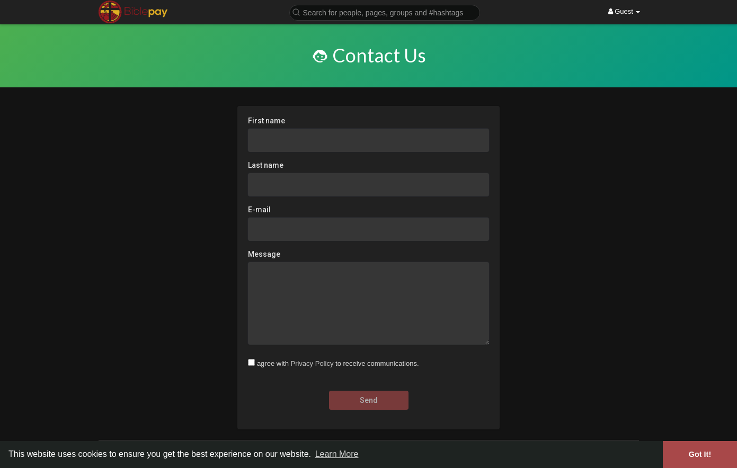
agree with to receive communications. (338, 363)
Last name (265, 165)
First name (266, 120)
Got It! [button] (700, 454)
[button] (385, 12)
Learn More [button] (337, 453)
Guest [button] (624, 11)
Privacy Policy (311, 363)
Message (264, 254)
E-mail (259, 209)
